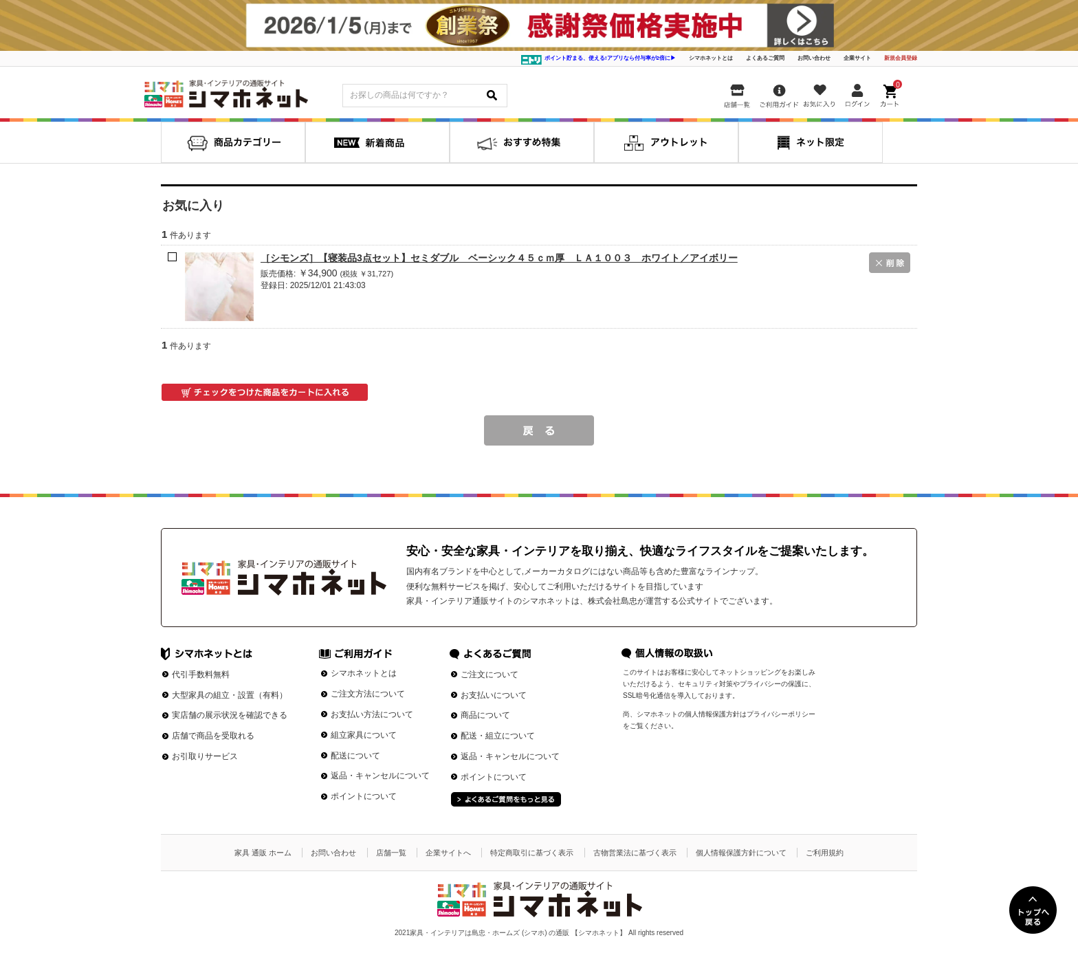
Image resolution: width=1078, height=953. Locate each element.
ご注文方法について (368, 694)
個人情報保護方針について (741, 852)
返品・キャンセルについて (380, 775)
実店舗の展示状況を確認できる (229, 715)
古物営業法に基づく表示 (634, 852)
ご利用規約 (825, 852)
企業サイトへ (448, 852)
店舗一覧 (391, 852)
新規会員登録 (900, 58)
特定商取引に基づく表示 (531, 852)
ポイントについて (364, 796)
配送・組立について (498, 736)
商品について (485, 715)
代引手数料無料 (201, 674)
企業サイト (857, 58)
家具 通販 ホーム (263, 852)
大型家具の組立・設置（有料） (229, 695)
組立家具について (364, 735)
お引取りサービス (205, 756)
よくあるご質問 (765, 58)
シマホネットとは (711, 58)
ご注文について (489, 674)
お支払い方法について (372, 714)
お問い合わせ (814, 58)
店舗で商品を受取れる (213, 736)
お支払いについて (494, 695)
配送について (355, 755)
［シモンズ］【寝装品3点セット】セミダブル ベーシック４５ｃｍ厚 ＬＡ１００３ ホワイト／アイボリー (499, 257)
